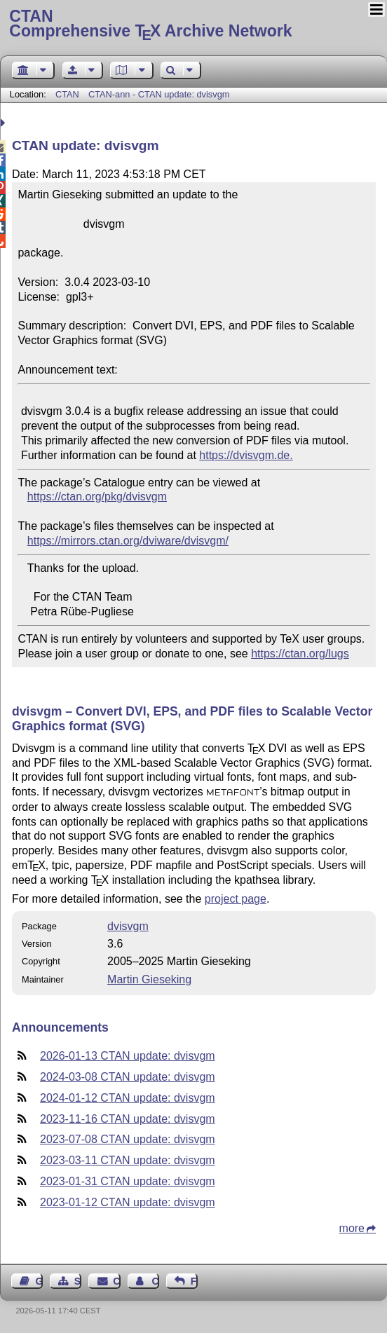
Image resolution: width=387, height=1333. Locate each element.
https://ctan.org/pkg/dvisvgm (97, 497)
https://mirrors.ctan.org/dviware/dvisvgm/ (128, 541)
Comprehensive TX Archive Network (193, 24)
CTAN (67, 94)
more (352, 1228)
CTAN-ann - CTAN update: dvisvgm (159, 94)
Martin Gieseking (149, 979)
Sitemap (77, 1281)
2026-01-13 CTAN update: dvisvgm (127, 1056)
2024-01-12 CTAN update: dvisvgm (127, 1098)
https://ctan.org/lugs (300, 653)
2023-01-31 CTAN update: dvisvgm (127, 1181)
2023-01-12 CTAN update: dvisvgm (127, 1202)
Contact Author (154, 1281)
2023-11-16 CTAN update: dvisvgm (127, 1119)
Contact (116, 1281)
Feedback (194, 1281)
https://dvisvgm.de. (245, 455)
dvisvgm (128, 926)
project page (235, 899)
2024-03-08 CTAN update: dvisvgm (127, 1077)
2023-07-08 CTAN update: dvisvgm (127, 1139)
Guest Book (39, 1281)
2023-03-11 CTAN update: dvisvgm (127, 1160)
